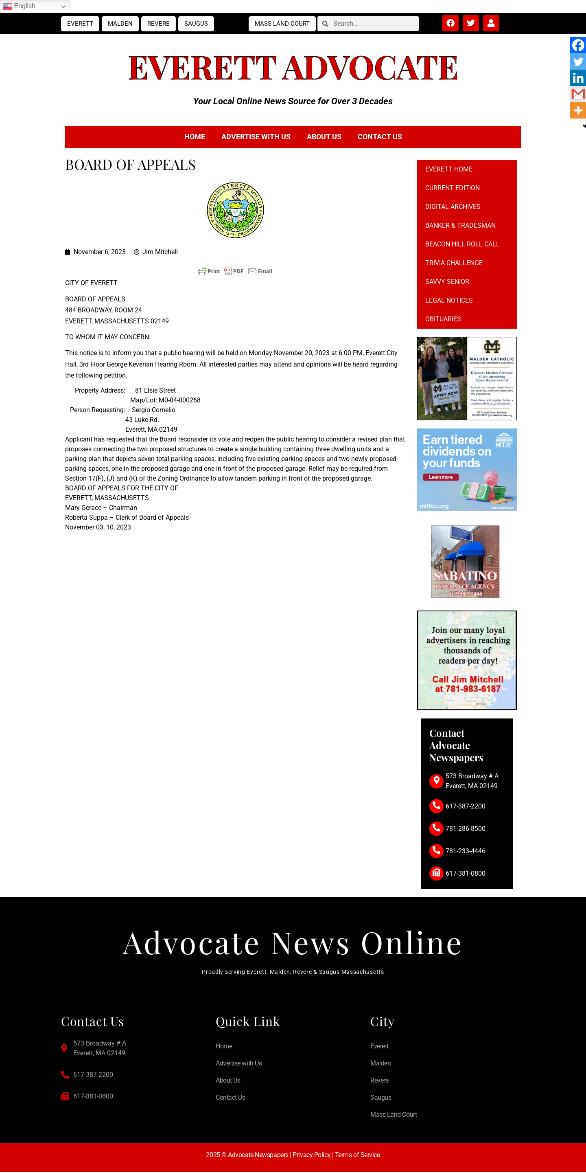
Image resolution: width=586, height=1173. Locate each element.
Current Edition (452, 188)
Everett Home (448, 169)
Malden (120, 23)
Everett (80, 23)
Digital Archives (453, 207)
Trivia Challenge (454, 263)
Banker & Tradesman (460, 225)
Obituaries (443, 319)
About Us (324, 136)
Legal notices (449, 300)
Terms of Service (357, 1156)
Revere (158, 23)
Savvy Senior (447, 282)
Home (194, 136)
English (18, 6)
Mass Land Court (282, 23)
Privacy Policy (311, 1156)
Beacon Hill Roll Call (462, 244)
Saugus (196, 23)
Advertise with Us (256, 136)
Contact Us (380, 136)
